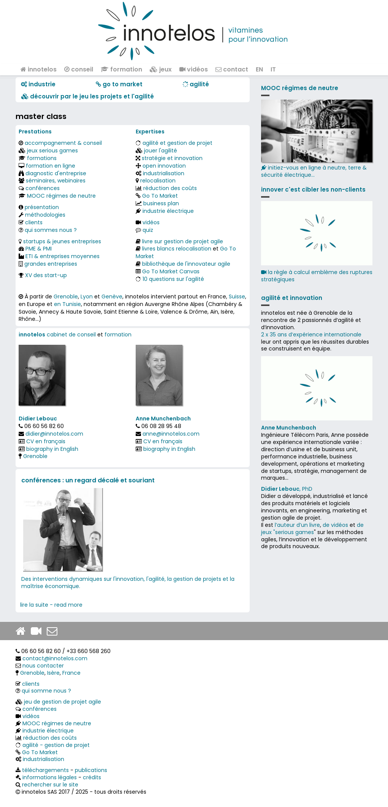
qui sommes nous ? (51, 230)
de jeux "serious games (312, 528)
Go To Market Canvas (171, 271)
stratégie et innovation (172, 158)
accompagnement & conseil (63, 143)
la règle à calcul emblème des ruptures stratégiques (316, 275)
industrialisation (163, 173)
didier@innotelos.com (54, 434)
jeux (161, 69)
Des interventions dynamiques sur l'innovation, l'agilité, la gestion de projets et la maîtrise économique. (127, 582)
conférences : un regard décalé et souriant (88, 480)
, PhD (286, 489)
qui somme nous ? (46, 690)
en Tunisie (67, 304)
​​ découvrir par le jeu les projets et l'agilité (87, 96)
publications (91, 770)
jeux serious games (52, 150)
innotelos (39, 69)
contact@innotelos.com (54, 658)
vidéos (193, 69)
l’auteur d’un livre (297, 525)
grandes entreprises (50, 264)
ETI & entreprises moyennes (62, 256)
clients (34, 222)
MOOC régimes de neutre (61, 196)
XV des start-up (46, 275)
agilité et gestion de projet (177, 143)
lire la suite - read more (51, 605)
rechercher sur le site (50, 784)
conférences (42, 188)
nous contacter (43, 665)
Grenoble (66, 296)
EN (259, 69)
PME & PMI (38, 248)
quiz (148, 230)
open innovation (164, 166)
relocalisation (158, 180)
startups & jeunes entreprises (62, 241)
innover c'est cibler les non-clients (313, 189)
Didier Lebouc (38, 418)
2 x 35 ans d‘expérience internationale (311, 334)
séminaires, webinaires (56, 180)
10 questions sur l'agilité (173, 279)
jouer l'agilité (160, 150)
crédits (92, 777)
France (71, 673)
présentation (42, 207)
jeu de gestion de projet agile (62, 702)
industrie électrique (168, 211)
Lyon (87, 296)
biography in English (52, 449)
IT (273, 69)
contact (231, 69)
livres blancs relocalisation (176, 248)
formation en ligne (50, 166)
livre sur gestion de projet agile (182, 241)
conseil (78, 69)
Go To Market (160, 196)
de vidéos (335, 525)
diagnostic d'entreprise (55, 173)
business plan (161, 203)
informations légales (49, 777)
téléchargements (45, 770)
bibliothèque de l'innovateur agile (186, 264)
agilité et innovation (291, 298)
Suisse (237, 296)
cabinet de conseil (71, 334)
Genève (111, 296)
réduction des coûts (170, 188)
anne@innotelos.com (171, 434)
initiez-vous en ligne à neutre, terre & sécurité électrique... (316, 139)
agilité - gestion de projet (56, 745)
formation (121, 69)
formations (42, 158)
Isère (53, 673)
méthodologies (45, 215)
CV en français (45, 441)
